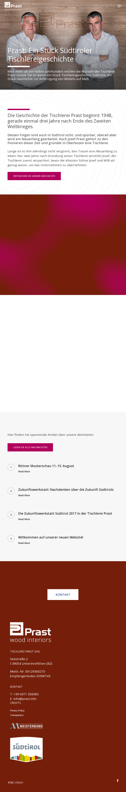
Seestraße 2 (19, 659)
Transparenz (16, 715)
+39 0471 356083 (26, 694)
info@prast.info (24, 699)
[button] (119, 6)
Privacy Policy (17, 710)
